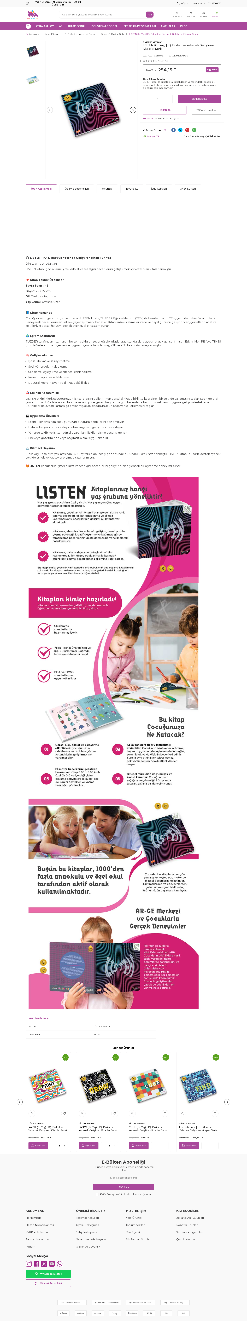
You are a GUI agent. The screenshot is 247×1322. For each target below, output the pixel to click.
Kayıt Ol (124, 1187)
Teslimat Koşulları (87, 1217)
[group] (91, 110)
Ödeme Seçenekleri (77, 188)
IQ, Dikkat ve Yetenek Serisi (79, 34)
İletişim (30, 1246)
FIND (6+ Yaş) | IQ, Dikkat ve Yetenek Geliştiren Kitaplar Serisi (198, 1129)
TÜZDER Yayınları (152, 42)
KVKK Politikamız (37, 1232)
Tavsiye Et (149, 130)
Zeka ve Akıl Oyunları (190, 1217)
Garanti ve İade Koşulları (91, 1239)
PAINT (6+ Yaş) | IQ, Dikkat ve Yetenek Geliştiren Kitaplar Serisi (47, 1129)
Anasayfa (32, 34)
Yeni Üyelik (133, 1232)
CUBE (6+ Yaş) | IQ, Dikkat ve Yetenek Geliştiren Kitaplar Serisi (148, 1129)
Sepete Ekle (199, 98)
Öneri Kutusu (188, 188)
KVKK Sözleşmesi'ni (111, 1194)
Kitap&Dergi (51, 34)
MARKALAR (168, 26)
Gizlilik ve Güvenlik (88, 1246)
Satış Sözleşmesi (86, 1232)
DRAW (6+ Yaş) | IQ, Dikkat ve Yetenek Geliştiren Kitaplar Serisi (98, 1129)
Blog (183, 26)
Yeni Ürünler (134, 1217)
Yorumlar (107, 188)
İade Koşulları (159, 188)
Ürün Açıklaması (41, 188)
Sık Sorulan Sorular (138, 1239)
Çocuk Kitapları (186, 1239)
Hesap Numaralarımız (40, 1225)
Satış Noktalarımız (37, 1239)
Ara (150, 14)
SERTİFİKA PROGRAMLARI (140, 26)
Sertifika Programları (189, 1232)
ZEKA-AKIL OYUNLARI (49, 26)
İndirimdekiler (135, 1225)
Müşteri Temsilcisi (48, 1284)
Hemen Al (165, 110)
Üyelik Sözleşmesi (87, 1225)
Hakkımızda (33, 1217)
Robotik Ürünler (187, 1225)
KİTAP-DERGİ (76, 26)
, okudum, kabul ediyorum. (123, 1194)
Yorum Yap (163, 61)
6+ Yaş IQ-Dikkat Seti (112, 34)
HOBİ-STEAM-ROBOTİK (104, 26)
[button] (51, 110)
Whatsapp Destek (48, 1275)
